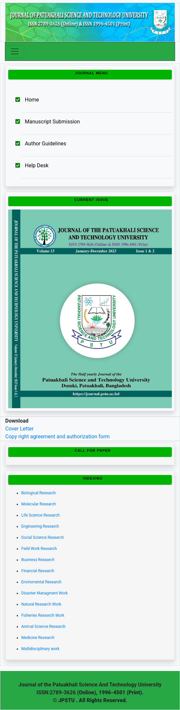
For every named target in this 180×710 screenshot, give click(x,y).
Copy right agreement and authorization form (57, 436)
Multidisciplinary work (40, 648)
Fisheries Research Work (42, 615)
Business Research (37, 559)
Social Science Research (42, 537)
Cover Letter (19, 429)
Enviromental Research (41, 582)
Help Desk (36, 165)
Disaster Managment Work (44, 593)
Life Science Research (40, 515)
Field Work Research (39, 548)
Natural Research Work (41, 604)
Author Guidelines (45, 143)
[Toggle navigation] (15, 51)
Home (32, 100)
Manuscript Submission (52, 121)
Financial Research (37, 571)
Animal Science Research (43, 626)
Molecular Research (38, 504)
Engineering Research (40, 526)
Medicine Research (37, 637)
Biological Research (38, 493)
